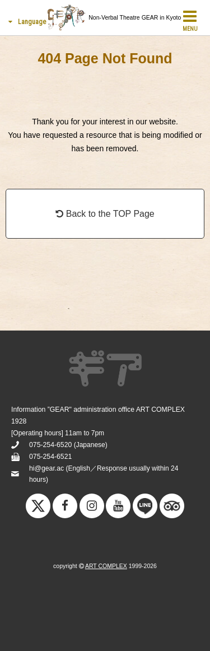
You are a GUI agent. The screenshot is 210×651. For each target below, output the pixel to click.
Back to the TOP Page (104, 213)
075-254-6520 (50, 445)
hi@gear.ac (46, 468)
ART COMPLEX (106, 565)
